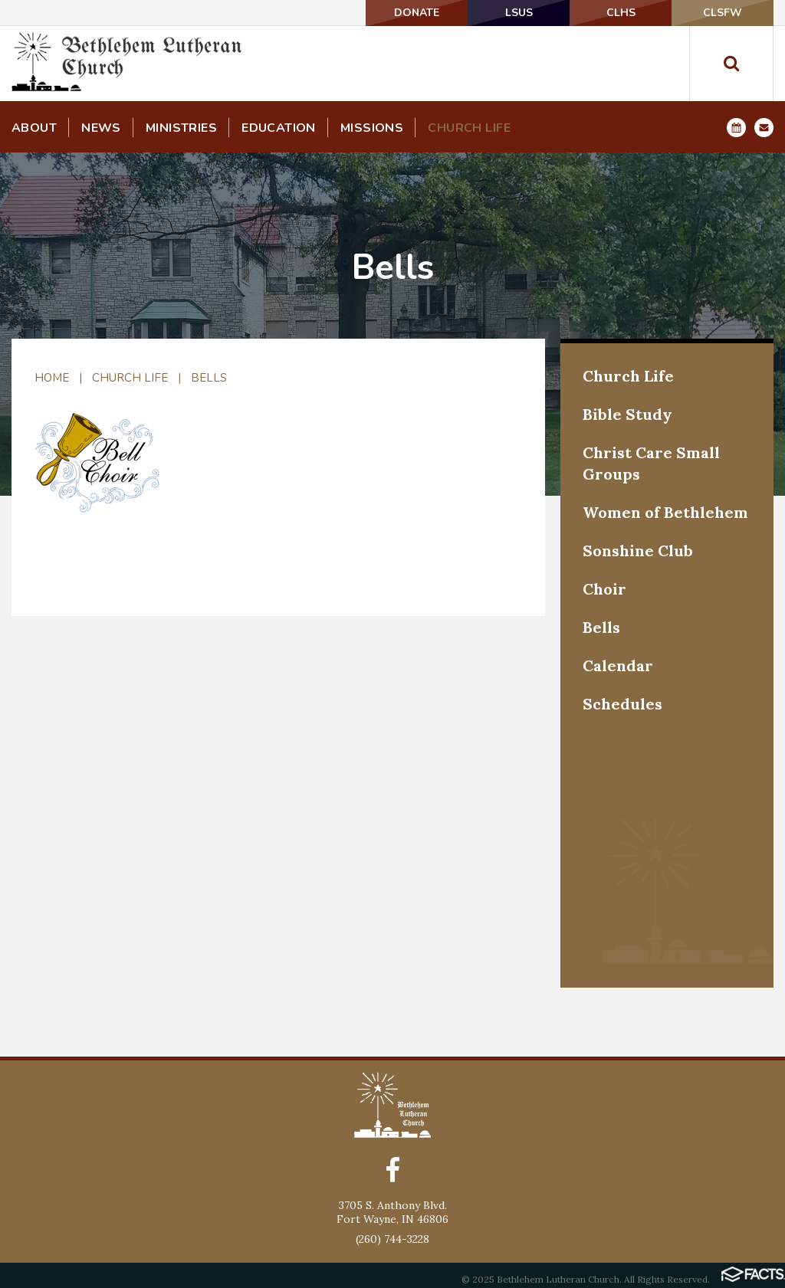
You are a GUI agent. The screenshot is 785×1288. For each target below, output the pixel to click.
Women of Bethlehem (665, 512)
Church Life (130, 377)
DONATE (416, 12)
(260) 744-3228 (392, 1239)
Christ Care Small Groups (651, 463)
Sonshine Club (638, 550)
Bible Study (627, 414)
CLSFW (722, 12)
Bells (209, 377)
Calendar (618, 665)
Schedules (622, 703)
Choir (604, 588)
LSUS (519, 12)
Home (51, 377)
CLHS (621, 12)
